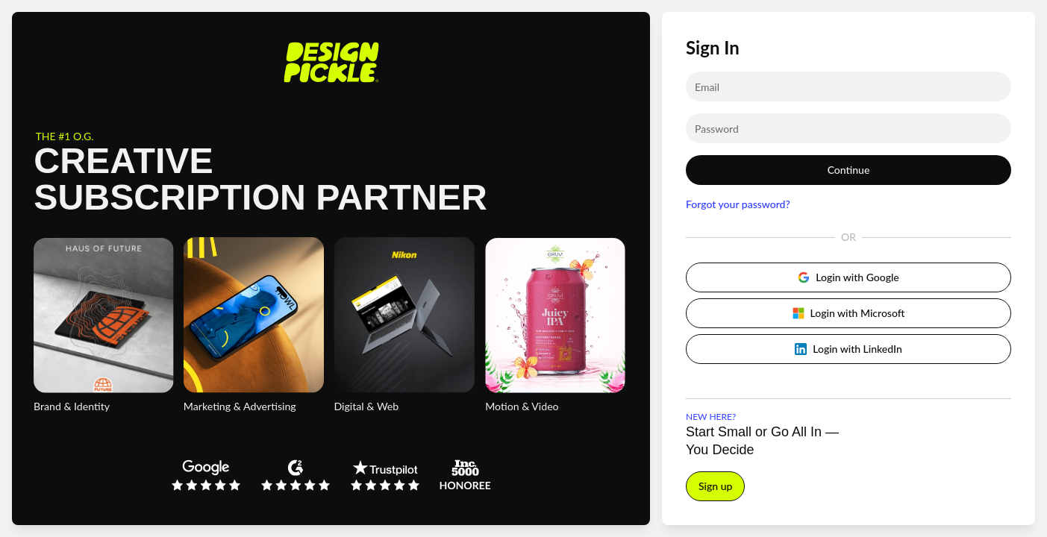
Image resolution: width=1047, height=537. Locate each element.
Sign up (715, 486)
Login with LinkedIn (848, 348)
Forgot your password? (738, 204)
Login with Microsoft (849, 313)
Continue (849, 169)
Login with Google (848, 277)
